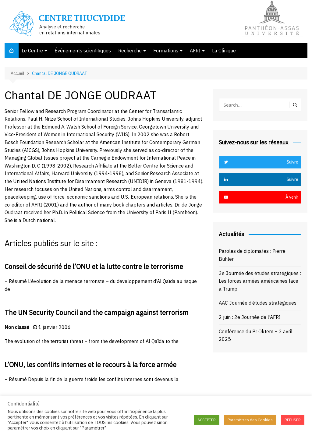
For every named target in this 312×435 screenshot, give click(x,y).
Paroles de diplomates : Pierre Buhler (252, 255)
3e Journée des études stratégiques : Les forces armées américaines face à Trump (260, 281)
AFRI (195, 51)
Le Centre (32, 51)
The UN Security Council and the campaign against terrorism (97, 312)
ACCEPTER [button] (206, 420)
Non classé (17, 327)
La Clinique (224, 51)
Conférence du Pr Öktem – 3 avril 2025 (255, 335)
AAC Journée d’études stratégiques (257, 303)
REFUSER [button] (293, 420)
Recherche (130, 51)
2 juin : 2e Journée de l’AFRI (250, 317)
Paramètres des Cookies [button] (250, 420)
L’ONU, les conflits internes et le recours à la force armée (90, 364)
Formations (165, 51)
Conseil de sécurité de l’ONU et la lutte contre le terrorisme (94, 266)
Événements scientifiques (83, 51)
